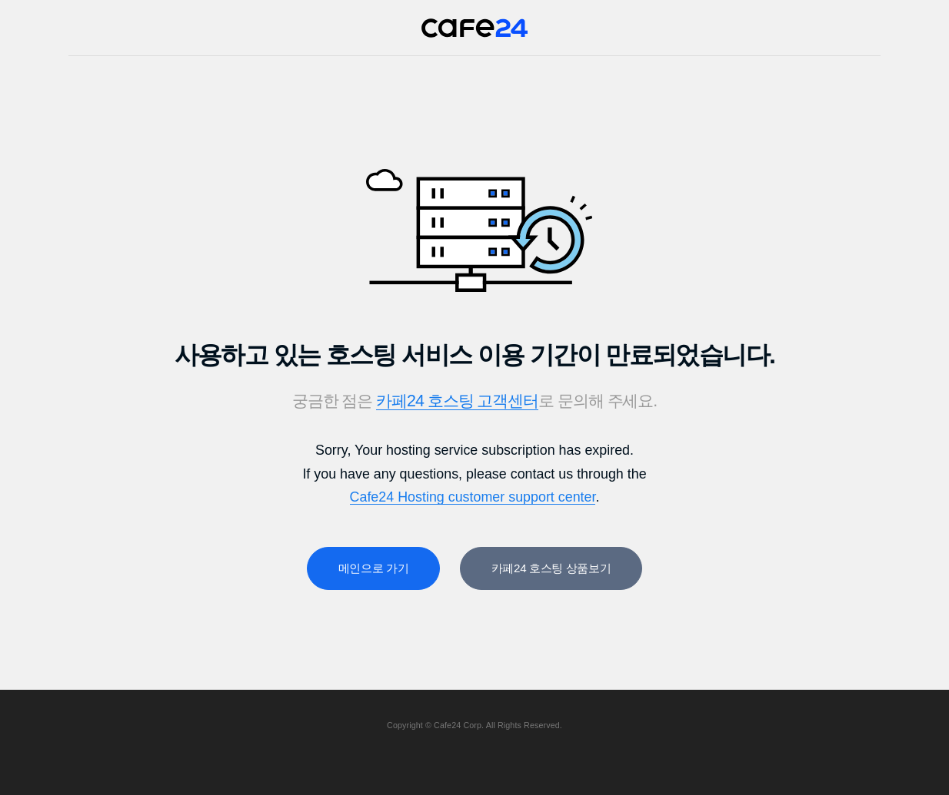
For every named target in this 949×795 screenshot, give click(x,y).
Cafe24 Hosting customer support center (473, 497)
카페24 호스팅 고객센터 (457, 401)
